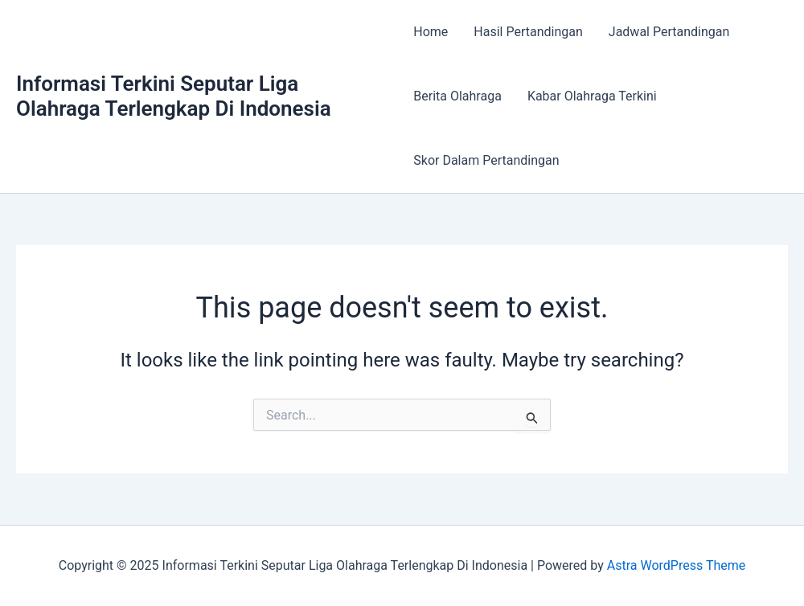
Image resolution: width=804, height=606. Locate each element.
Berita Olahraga (457, 96)
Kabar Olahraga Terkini (592, 96)
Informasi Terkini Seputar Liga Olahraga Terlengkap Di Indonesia (173, 96)
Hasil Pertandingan (528, 31)
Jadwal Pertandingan (669, 31)
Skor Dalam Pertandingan (486, 160)
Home (430, 31)
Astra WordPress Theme (676, 565)
